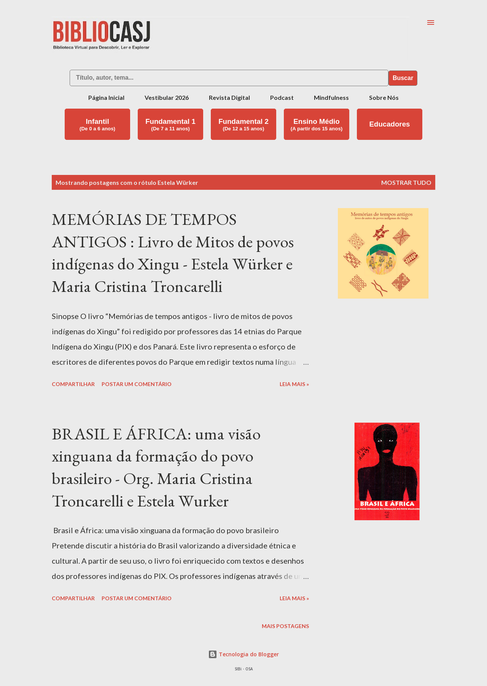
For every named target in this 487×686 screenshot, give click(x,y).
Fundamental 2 (243, 124)
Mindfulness (331, 97)
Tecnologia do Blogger (243, 654)
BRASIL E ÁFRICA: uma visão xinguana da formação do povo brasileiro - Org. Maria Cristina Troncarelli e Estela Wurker (156, 467)
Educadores (389, 124)
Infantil (97, 124)
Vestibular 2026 (167, 97)
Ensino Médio (317, 124)
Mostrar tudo (406, 182)
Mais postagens (285, 626)
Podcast (282, 97)
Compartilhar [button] (73, 384)
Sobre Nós (384, 97)
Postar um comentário (137, 384)
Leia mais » (294, 384)
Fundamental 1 (170, 124)
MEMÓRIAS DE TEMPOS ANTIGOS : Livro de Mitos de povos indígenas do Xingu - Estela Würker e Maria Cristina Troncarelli (173, 252)
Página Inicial (106, 97)
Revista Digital (229, 97)
